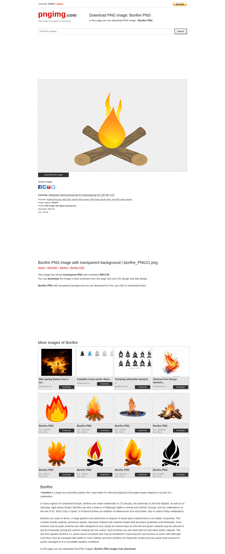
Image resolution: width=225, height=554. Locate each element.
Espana (60, 4)
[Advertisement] (112, 58)
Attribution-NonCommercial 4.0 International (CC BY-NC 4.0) (81, 195)
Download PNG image (53, 175)
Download (66, 387)
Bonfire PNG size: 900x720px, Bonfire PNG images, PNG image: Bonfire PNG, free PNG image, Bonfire (89, 199)
